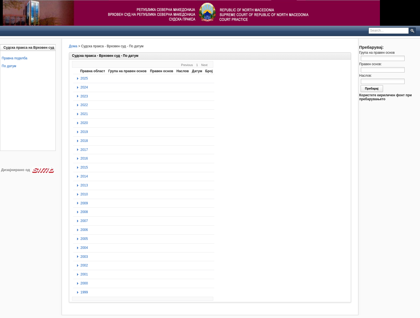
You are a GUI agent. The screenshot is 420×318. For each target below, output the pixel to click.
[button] (412, 30)
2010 (84, 194)
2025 (84, 78)
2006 (84, 230)
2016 (84, 158)
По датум (9, 66)
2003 (84, 257)
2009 (84, 203)
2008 (84, 212)
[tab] (28, 48)
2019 (84, 132)
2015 (84, 167)
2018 (84, 141)
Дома (73, 46)
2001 (84, 274)
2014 (84, 176)
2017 (84, 150)
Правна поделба (14, 58)
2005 (84, 239)
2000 (84, 283)
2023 (84, 96)
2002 (84, 265)
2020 (84, 123)
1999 (84, 292)
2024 (84, 87)
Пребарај (372, 88)
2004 (84, 248)
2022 (84, 105)
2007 (84, 221)
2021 (84, 114)
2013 (84, 185)
